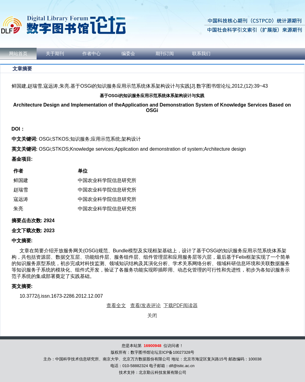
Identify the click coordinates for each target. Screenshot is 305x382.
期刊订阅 (165, 53)
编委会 (128, 53)
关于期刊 (55, 53)
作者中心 (91, 53)
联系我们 (201, 53)
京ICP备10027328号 (176, 352)
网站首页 (18, 53)
